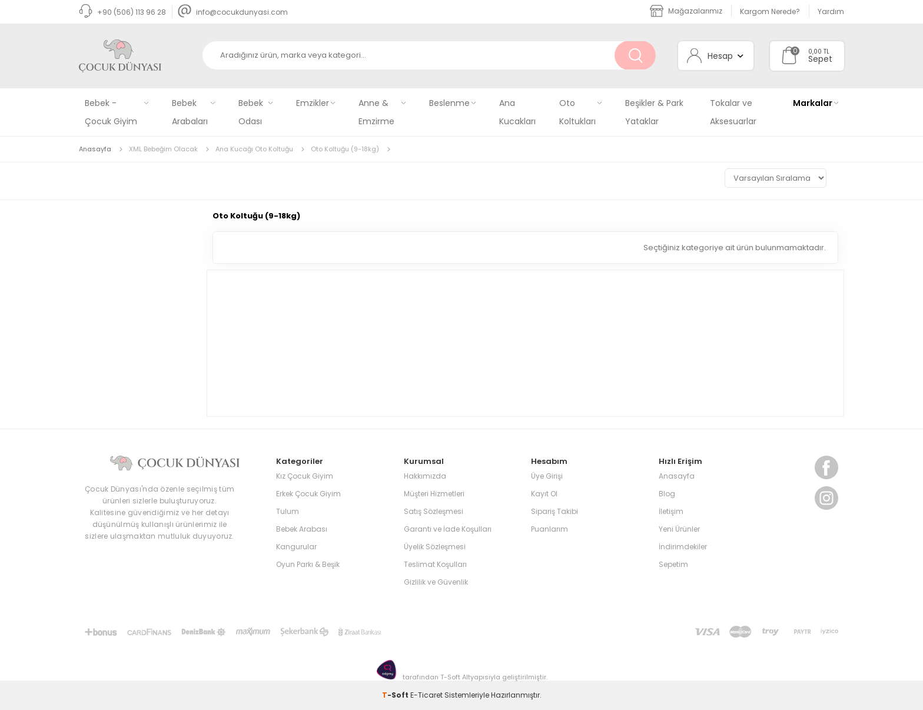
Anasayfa (677, 476)
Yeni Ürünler (679, 529)
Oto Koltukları (577, 112)
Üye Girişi (547, 476)
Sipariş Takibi (554, 511)
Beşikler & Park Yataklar (654, 112)
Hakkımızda (425, 476)
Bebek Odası (250, 112)
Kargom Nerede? (770, 11)
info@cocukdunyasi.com (233, 12)
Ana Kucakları (517, 112)
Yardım (831, 11)
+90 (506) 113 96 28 (122, 12)
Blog (667, 494)
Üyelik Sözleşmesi (435, 547)
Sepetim (673, 564)
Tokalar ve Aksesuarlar (733, 112)
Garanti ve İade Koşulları (448, 529)
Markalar (812, 103)
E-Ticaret (426, 695)
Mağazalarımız (686, 11)
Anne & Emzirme (376, 112)
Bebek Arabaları (190, 112)
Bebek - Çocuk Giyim (111, 112)
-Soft (396, 695)
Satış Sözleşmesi (433, 511)
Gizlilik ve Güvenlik (436, 582)
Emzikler (312, 103)
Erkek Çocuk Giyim (308, 494)
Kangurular (296, 547)
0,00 (815, 51)
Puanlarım (549, 529)
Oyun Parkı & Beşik (308, 564)
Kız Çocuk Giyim (304, 476)
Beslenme (449, 103)
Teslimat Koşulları (435, 564)
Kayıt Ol (544, 494)
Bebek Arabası (301, 529)
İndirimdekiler (683, 547)
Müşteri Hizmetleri (434, 494)
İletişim (671, 511)
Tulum (287, 511)
